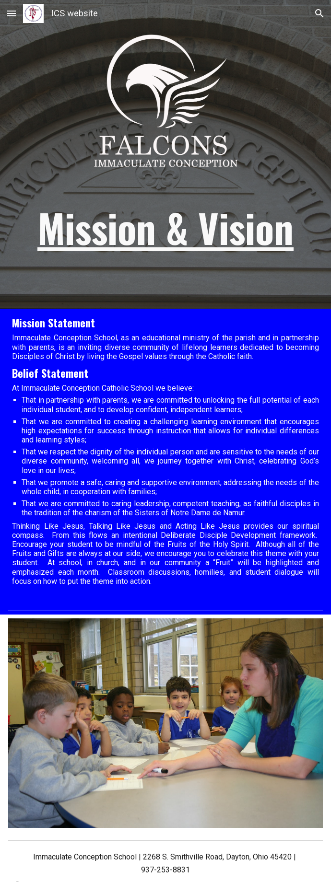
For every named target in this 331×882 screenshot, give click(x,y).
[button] (11, 13)
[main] (165, 227)
